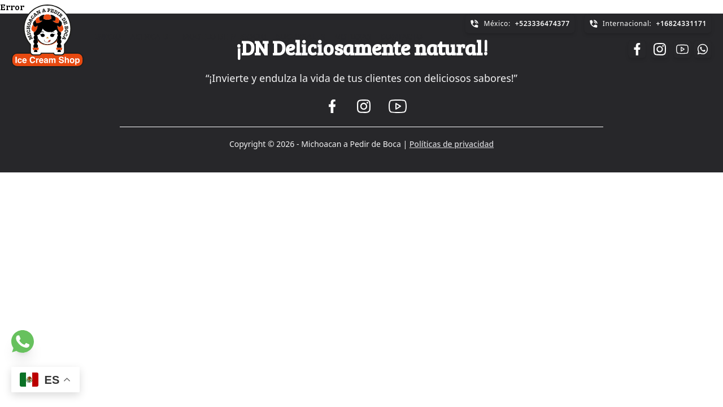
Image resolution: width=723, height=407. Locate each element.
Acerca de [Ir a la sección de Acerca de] (151, 36)
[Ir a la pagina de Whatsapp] (22, 341)
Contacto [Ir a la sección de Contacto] (401, 36)
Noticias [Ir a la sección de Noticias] (352, 36)
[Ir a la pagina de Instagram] (660, 49)
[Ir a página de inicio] (47, 36)
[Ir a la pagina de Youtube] (682, 49)
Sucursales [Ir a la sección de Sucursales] (300, 36)
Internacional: (648, 23)
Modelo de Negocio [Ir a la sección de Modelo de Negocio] (224, 36)
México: (519, 23)
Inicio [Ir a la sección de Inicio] (108, 36)
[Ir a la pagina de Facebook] (637, 49)
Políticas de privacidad (452, 143)
